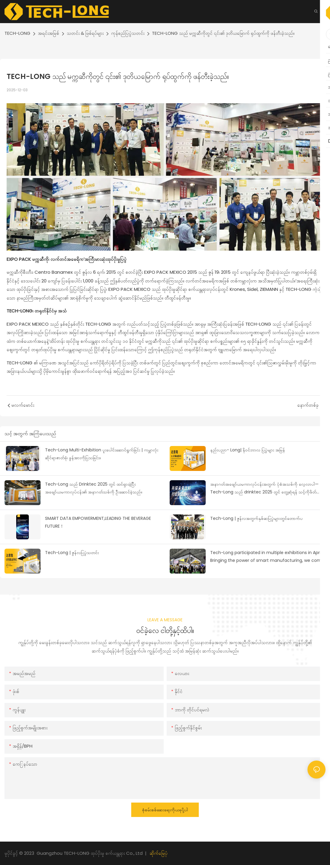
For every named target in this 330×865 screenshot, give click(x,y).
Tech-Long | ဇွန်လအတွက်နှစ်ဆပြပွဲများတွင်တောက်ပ (256, 518)
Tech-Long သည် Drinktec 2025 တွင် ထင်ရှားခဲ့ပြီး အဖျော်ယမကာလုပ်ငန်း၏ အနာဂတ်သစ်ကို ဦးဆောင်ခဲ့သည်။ (93, 488)
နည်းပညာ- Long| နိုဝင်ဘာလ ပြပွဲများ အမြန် (247, 450)
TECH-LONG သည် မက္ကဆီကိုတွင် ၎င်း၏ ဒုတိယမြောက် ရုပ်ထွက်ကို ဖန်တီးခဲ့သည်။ (223, 33)
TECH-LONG (17, 33)
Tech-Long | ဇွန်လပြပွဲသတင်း (72, 553)
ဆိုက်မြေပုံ (159, 853)
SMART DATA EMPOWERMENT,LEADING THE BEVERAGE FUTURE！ (98, 522)
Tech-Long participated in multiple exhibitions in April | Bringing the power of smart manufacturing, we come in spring (267, 557)
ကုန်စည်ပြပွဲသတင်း (127, 33)
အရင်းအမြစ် (48, 33)
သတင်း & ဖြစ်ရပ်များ (85, 33)
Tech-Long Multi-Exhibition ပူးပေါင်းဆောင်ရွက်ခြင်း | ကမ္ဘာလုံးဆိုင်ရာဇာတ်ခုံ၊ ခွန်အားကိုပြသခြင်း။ (101, 454)
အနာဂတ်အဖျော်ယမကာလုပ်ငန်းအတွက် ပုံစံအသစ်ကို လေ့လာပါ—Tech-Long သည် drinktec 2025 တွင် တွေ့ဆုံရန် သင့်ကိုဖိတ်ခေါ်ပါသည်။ (266, 488)
